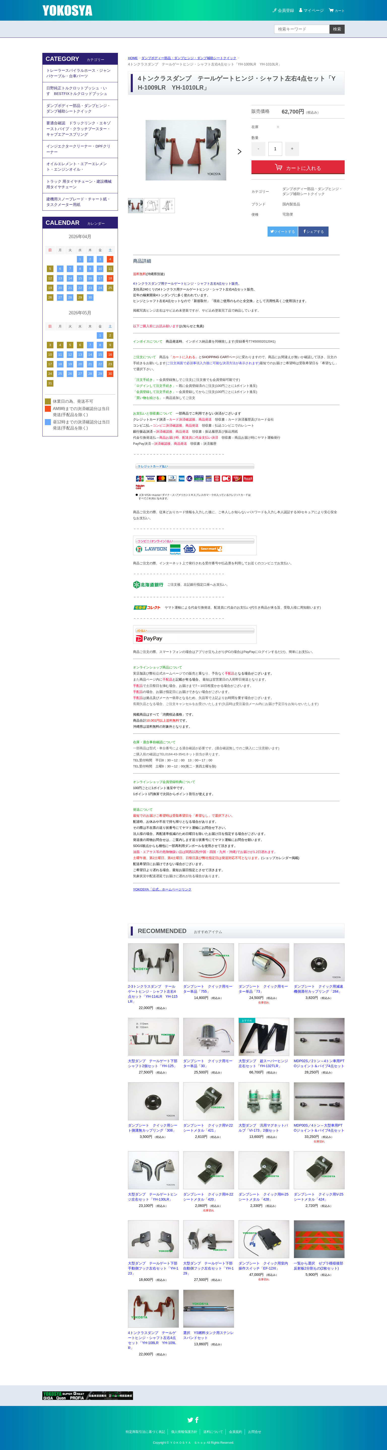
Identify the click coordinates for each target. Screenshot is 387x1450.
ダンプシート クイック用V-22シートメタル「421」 (208, 1127)
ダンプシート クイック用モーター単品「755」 (208, 988)
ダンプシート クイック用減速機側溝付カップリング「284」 (318, 988)
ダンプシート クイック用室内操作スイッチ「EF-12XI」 (263, 1265)
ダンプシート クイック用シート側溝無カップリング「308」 (152, 1127)
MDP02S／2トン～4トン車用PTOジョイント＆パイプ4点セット (319, 1063)
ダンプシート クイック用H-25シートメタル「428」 (263, 1196)
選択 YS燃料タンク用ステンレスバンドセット (208, 1335)
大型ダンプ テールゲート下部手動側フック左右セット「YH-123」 (153, 1268)
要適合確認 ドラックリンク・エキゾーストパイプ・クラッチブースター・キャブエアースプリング (78, 137)
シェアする (313, 232)
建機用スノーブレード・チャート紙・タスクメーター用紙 (76, 219)
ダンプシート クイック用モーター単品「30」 (208, 1063)
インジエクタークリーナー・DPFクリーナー (78, 160)
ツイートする (282, 232)
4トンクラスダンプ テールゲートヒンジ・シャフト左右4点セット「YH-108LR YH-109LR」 (152, 1340)
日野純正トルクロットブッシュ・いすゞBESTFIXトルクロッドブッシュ (79, 94)
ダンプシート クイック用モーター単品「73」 (263, 988)
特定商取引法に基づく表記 (145, 1432)
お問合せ (254, 1432)
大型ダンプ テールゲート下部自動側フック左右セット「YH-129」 (208, 1268)
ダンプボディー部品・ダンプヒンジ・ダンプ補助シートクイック (193, 58)
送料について (213, 1432)
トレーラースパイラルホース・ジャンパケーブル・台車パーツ (78, 74)
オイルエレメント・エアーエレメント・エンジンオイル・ (78, 180)
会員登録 (284, 10)
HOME (133, 58)
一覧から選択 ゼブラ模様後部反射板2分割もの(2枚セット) (318, 1265)
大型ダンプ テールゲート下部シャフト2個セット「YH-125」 (152, 1063)
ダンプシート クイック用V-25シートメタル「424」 (318, 1196)
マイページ (311, 10)
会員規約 (235, 1432)
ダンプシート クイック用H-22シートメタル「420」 (208, 1196)
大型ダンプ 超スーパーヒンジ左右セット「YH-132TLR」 (263, 1063)
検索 (337, 29)
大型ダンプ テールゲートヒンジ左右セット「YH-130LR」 (152, 1196)
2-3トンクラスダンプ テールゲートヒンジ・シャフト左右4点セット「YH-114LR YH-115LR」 (153, 993)
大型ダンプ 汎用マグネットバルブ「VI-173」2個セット (263, 1127)
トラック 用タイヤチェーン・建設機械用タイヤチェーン (79, 200)
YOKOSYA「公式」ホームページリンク (162, 889)
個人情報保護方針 (184, 1432)
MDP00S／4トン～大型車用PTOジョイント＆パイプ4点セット (319, 1127)
